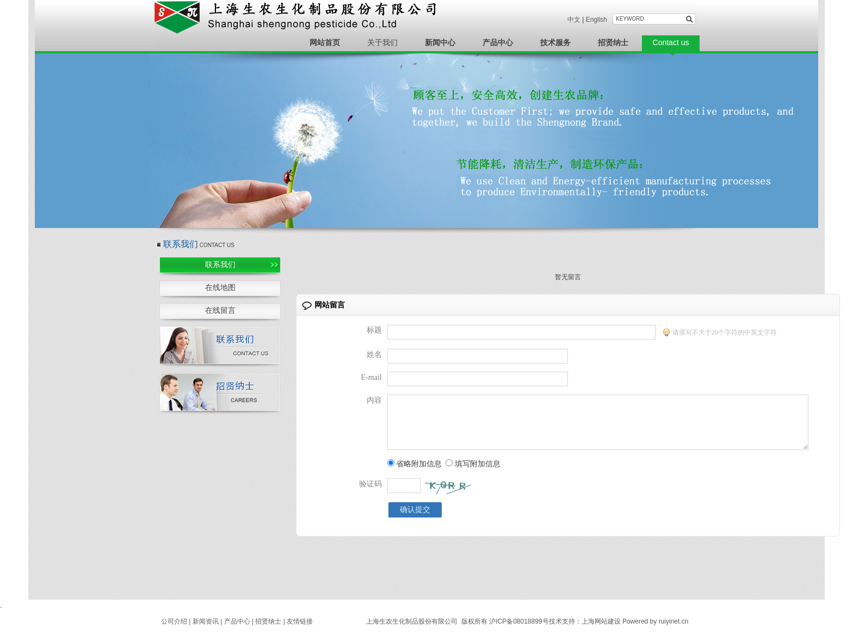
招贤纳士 (268, 631)
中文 (573, 19)
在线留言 (220, 310)
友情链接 (300, 631)
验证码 (370, 494)
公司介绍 (174, 631)
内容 (374, 400)
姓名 (374, 354)
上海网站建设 (601, 631)
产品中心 (237, 631)
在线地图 (220, 287)
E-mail (371, 377)
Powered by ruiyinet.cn (655, 631)
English (596, 19)
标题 (374, 330)
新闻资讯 (206, 631)
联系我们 (220, 264)
